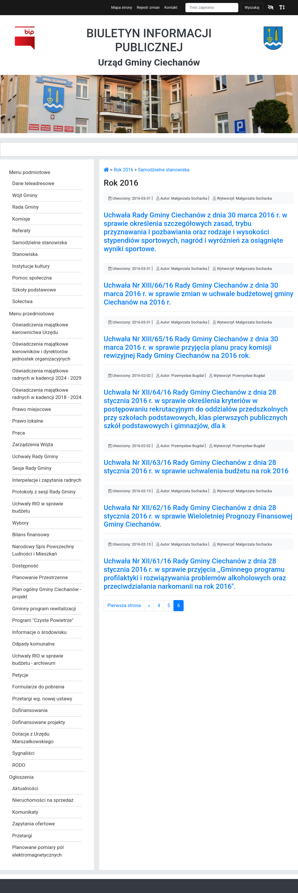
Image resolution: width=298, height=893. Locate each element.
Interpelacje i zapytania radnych (46, 480)
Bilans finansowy (30, 534)
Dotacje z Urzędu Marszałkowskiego (33, 737)
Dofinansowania (30, 710)
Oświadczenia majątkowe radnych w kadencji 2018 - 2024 (46, 393)
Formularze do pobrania (38, 687)
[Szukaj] (211, 7)
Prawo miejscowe (31, 409)
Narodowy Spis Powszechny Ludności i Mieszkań (43, 550)
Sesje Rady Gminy (32, 468)
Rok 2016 (123, 170)
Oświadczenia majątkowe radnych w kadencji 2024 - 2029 (46, 374)
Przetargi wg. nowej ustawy (42, 699)
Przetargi (22, 835)
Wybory (20, 523)
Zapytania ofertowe (33, 824)
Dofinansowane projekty (38, 722)
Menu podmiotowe (29, 172)
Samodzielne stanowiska (39, 242)
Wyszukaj (251, 8)
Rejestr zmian (148, 7)
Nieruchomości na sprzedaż (43, 800)
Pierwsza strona (124, 605)
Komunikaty (25, 812)
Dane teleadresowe (33, 183)
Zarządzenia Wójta (32, 444)
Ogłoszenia (21, 777)
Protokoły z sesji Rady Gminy (44, 492)
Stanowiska (25, 254)
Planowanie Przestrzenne (40, 577)
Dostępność (25, 566)
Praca (18, 433)
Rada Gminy (25, 207)
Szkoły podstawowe (34, 290)
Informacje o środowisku (39, 632)
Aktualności (25, 788)
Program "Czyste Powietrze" (42, 620)
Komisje (21, 219)
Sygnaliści (23, 753)
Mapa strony (121, 7)
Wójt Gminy (24, 195)
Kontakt (171, 7)
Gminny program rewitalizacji (44, 608)
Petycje (20, 675)
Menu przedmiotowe (31, 314)
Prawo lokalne (27, 421)
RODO (18, 765)
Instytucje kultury (31, 266)
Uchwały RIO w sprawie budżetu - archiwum (37, 659)
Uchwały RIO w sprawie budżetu (37, 507)
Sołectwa (22, 301)
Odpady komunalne (33, 644)
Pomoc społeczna (32, 278)
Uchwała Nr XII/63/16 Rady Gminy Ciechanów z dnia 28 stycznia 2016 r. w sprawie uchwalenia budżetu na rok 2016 (196, 466)
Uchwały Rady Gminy (35, 456)
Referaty (21, 230)
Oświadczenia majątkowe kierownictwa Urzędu (40, 328)
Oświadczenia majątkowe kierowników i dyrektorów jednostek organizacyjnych (41, 351)
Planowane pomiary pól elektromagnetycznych (38, 851)
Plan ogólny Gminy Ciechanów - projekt (46, 593)
